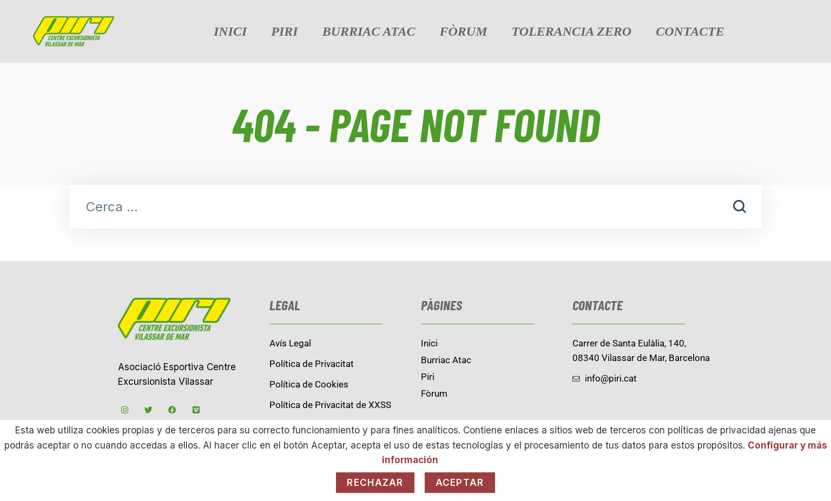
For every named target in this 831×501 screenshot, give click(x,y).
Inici (230, 31)
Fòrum (463, 31)
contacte (690, 31)
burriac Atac (369, 31)
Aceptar (460, 482)
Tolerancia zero (572, 31)
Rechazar (375, 482)
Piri (284, 31)
